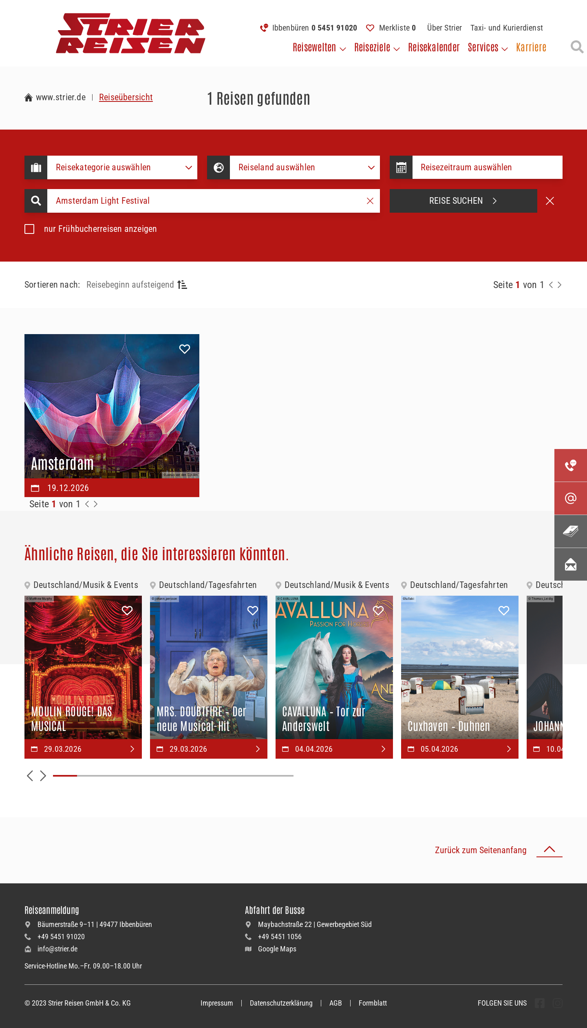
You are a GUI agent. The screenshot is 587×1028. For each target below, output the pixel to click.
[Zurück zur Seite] (551, 285)
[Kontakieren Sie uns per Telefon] (570, 465)
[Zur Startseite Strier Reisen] (55, 97)
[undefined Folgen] (540, 1003)
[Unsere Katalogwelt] (570, 531)
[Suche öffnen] (577, 46)
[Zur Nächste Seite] (95, 504)
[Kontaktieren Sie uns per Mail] (570, 498)
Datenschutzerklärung (281, 1003)
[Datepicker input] (488, 167)
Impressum (217, 1003)
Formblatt (373, 1003)
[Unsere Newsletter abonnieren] (570, 564)
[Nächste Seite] (559, 285)
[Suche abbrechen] (550, 201)
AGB (335, 1003)
